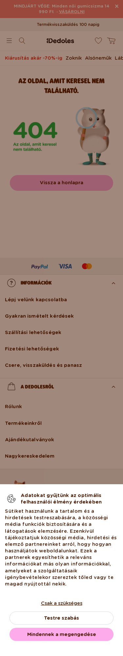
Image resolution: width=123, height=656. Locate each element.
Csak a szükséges (61, 603)
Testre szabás (61, 618)
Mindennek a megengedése (61, 634)
